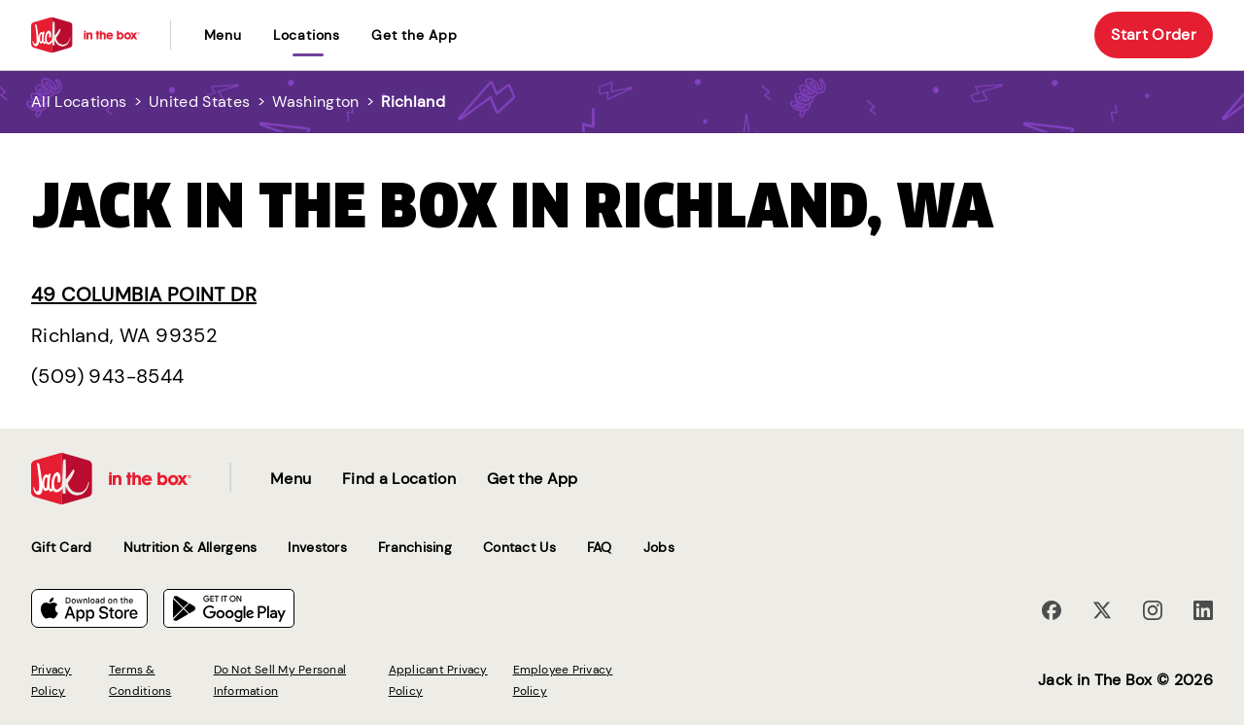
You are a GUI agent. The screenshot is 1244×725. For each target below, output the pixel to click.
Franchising (415, 547)
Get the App (414, 35)
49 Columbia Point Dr (144, 294)
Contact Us (519, 547)
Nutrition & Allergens (190, 547)
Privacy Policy (51, 680)
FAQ (599, 547)
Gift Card (61, 547)
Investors (317, 547)
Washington (315, 101)
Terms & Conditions (140, 680)
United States (199, 101)
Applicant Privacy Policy (438, 680)
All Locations (78, 101)
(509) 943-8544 (108, 376)
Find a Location (399, 478)
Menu (223, 35)
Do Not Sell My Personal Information (280, 680)
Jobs (658, 547)
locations (306, 35)
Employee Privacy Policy (563, 680)
